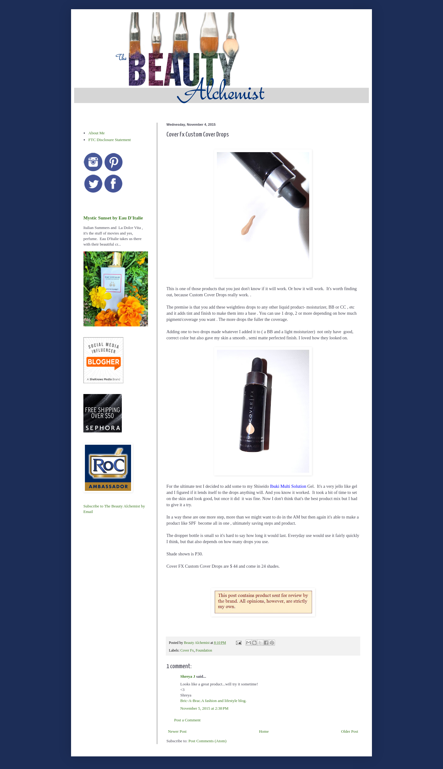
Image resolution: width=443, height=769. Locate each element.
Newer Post (177, 731)
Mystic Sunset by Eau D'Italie (113, 217)
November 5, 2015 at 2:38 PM (204, 708)
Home (264, 731)
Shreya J (187, 676)
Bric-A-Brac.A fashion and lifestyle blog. (213, 700)
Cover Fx (187, 651)
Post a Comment (187, 720)
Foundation (204, 651)
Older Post (349, 731)
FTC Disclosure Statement (109, 139)
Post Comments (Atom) (208, 741)
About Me (96, 133)
